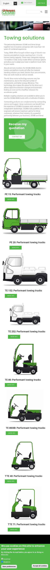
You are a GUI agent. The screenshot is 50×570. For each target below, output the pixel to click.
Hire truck (41, 3)
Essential (6, 561)
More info (10, 199)
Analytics (6, 564)
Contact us (17, 137)
